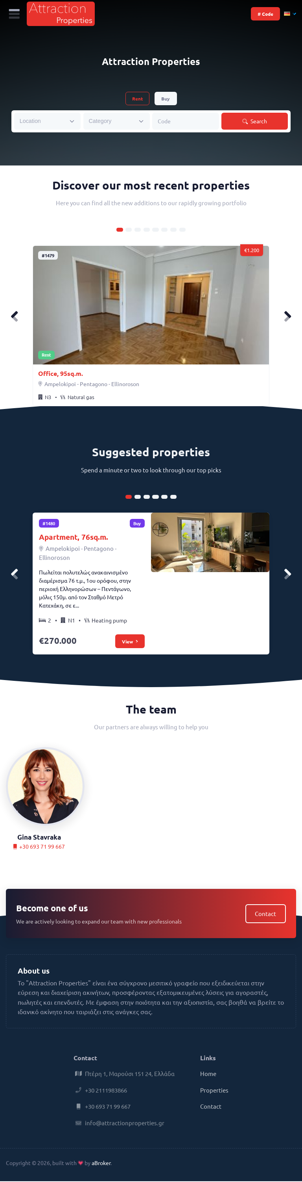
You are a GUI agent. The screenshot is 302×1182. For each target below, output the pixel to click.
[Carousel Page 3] (137, 230)
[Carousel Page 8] (182, 230)
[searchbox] (42, 120)
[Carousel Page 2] (128, 230)
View (130, 642)
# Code (265, 14)
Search (254, 121)
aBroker (101, 1163)
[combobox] (47, 121)
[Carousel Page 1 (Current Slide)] (119, 230)
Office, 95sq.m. (60, 373)
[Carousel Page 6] (164, 230)
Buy (165, 98)
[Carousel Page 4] (147, 230)
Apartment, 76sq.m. (74, 538)
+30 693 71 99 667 (39, 847)
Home (208, 1074)
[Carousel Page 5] (155, 230)
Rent (137, 98)
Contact (265, 914)
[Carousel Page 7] (173, 230)
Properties (214, 1091)
